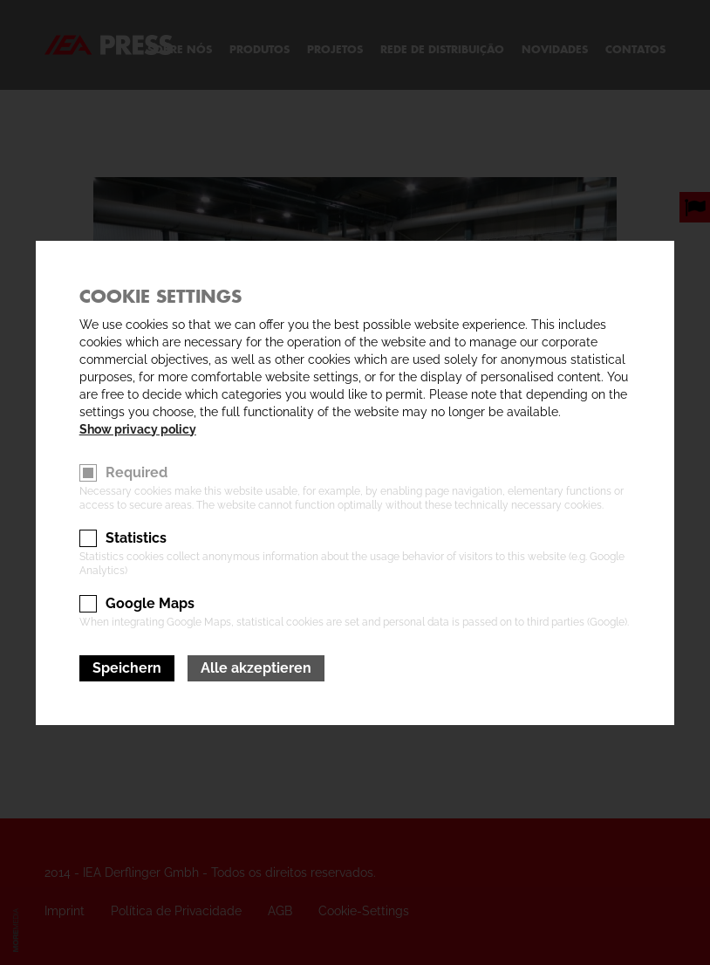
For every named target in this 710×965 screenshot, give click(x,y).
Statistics (136, 538)
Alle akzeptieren (256, 668)
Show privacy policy (137, 429)
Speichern (126, 668)
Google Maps (150, 603)
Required (136, 472)
